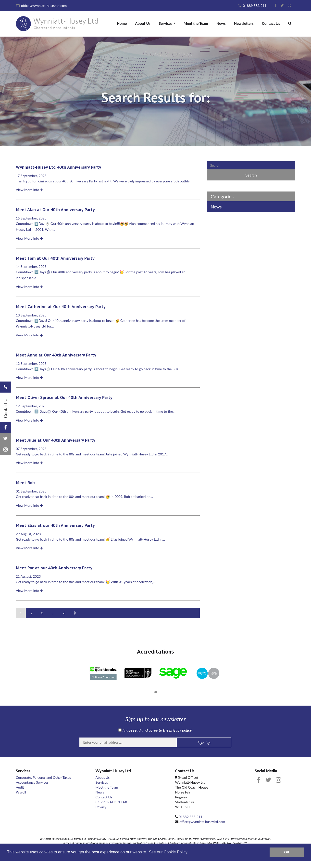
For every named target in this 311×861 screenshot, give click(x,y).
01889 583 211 (252, 5)
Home (122, 23)
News (221, 23)
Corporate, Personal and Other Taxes (43, 777)
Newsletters (244, 23)
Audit (20, 787)
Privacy (100, 807)
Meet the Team (196, 23)
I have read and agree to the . (155, 730)
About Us (142, 23)
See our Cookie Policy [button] (168, 852)
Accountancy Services (32, 782)
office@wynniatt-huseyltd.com (41, 5)
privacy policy (180, 730)
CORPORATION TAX (111, 802)
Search (251, 175)
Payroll (21, 792)
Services (165, 23)
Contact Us (271, 23)
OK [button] (286, 852)
